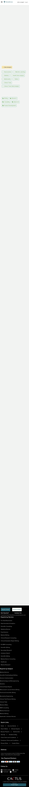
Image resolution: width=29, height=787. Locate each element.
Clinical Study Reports (6, 687)
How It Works (4, 728)
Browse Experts (15, 728)
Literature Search (5, 653)
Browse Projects (5, 731)
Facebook (4, 772)
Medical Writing (5, 635)
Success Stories (12, 725)
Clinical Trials (3, 702)
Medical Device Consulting (8, 659)
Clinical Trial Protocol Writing (8, 699)
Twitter (15, 770)
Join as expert (20, 2)
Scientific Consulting (6, 626)
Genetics (2, 684)
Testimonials (16, 731)
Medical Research (5, 665)
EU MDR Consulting (6, 644)
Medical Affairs (4, 705)
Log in (26, 2)
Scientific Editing (5, 656)
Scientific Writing (5, 647)
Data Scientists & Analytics (8, 623)
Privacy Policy (4, 743)
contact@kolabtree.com (20, 615)
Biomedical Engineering (6, 696)
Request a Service (5, 609)
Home (2, 725)
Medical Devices (4, 672)
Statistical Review (5, 629)
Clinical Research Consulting (8, 638)
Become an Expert (17, 609)
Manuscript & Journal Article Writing (9, 689)
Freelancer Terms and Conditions (10, 740)
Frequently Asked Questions (8, 615)
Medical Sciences (4, 711)
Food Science (4, 632)
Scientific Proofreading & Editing (8, 675)
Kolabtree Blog (13, 734)
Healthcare (4, 662)
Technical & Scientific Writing (8, 692)
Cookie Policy (15, 743)
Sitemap (3, 734)
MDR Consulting (4, 708)
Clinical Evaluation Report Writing (10, 641)
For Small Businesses (6, 620)
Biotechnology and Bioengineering (9, 681)
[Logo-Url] (8, 1)
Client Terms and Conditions (8, 737)
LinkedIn (13, 772)
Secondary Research (6, 650)
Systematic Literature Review (8, 716)
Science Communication (6, 678)
